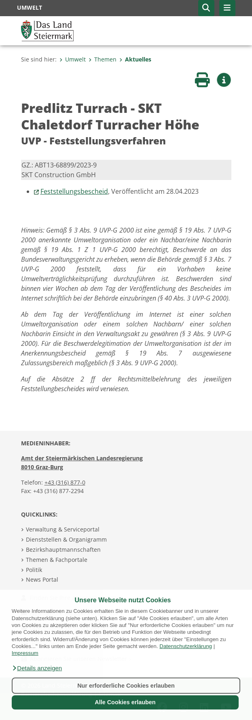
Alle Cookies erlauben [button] (125, 702)
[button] (37, 668)
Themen (102, 59)
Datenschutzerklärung (185, 646)
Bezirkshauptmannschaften (63, 549)
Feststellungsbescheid (74, 191)
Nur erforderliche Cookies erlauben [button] (126, 685)
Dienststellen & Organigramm (66, 539)
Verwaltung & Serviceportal (63, 529)
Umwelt (72, 59)
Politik (34, 570)
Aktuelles (135, 59)
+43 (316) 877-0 (64, 482)
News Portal (42, 579)
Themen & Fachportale (56, 559)
